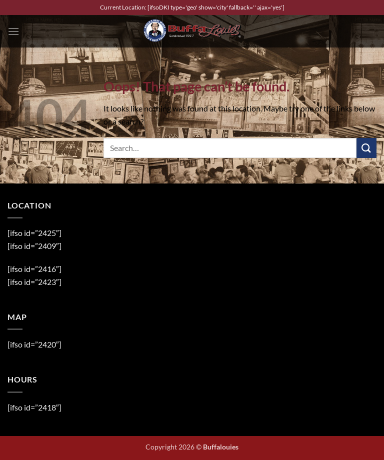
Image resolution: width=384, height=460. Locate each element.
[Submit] (366, 148)
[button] (14, 31)
